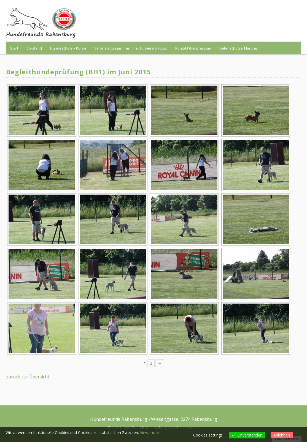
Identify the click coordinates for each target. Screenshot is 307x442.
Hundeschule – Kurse (68, 48)
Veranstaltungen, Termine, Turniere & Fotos (130, 48)
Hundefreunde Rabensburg (118, 419)
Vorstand (34, 48)
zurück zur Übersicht (27, 377)
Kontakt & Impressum (193, 48)
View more (149, 432)
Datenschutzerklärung (238, 48)
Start (14, 48)
